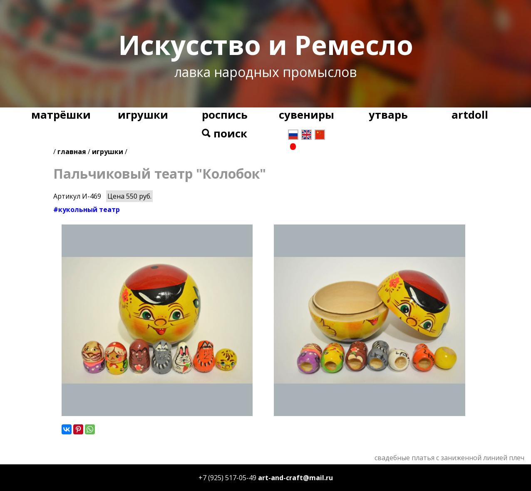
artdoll (470, 114)
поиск (224, 133)
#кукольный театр (86, 209)
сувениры (306, 114)
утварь (388, 114)
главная (71, 151)
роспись (225, 114)
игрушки (143, 114)
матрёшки (61, 114)
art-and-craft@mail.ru (295, 477)
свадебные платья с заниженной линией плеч (449, 457)
